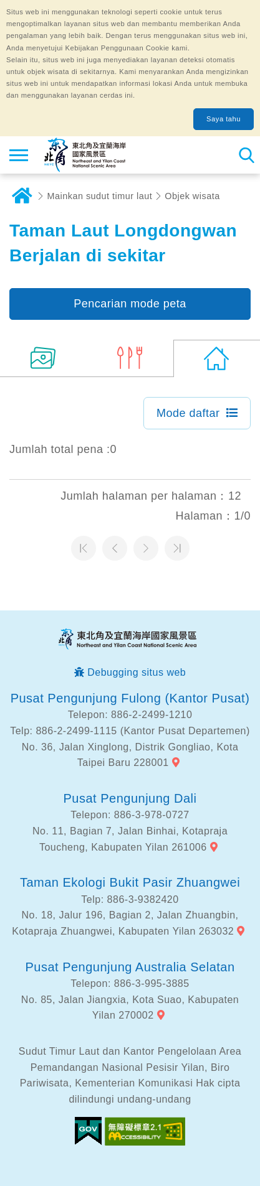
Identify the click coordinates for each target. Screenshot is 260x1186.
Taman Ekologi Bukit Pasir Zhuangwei (130, 882)
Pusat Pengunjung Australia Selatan (129, 967)
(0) (216, 358)
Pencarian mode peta (130, 303)
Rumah (21, 196)
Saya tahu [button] (223, 119)
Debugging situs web (136, 672)
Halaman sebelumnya (114, 548)
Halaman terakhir (177, 548)
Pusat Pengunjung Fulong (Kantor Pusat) (130, 698)
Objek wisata (192, 196)
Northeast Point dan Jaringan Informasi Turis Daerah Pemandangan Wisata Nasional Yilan (85, 155)
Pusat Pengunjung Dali (130, 798)
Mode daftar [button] (188, 413)
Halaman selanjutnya (145, 548)
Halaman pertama (83, 548)
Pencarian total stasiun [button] (246, 155)
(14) (43, 358)
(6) (130, 358)
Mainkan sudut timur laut (100, 196)
